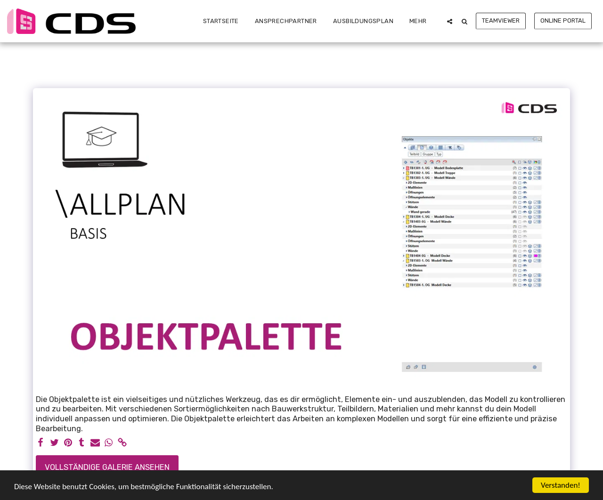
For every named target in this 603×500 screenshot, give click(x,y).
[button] (449, 21)
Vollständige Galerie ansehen (107, 467)
